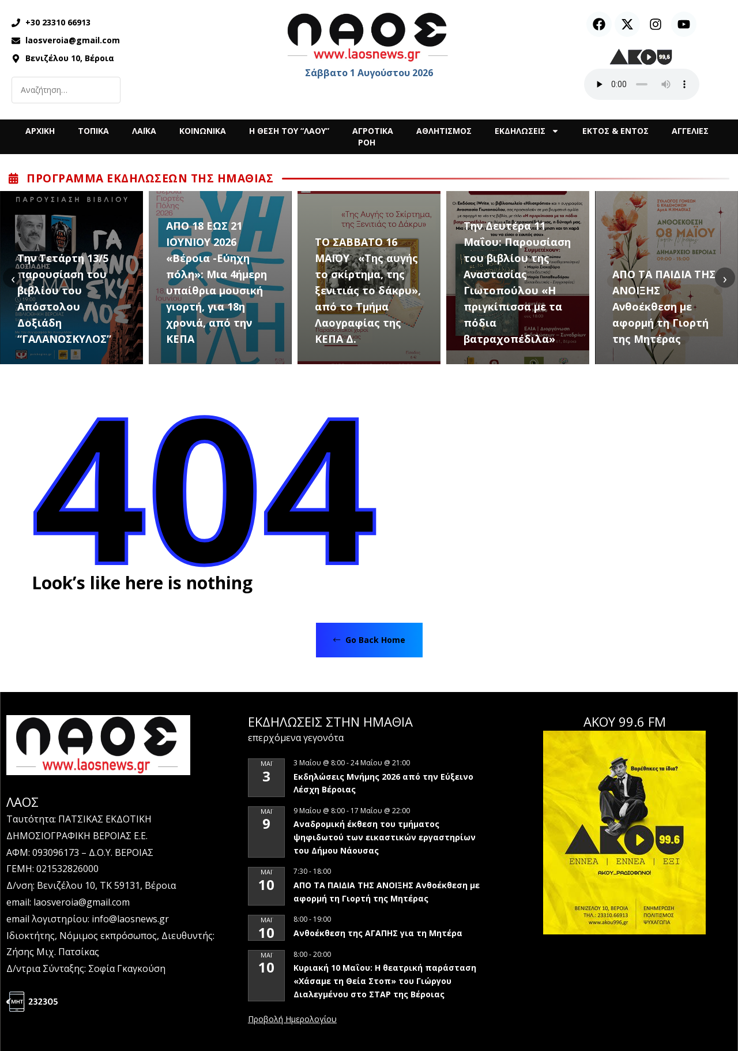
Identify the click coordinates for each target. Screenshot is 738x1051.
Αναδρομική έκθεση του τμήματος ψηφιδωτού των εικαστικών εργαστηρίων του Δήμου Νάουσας (384, 836)
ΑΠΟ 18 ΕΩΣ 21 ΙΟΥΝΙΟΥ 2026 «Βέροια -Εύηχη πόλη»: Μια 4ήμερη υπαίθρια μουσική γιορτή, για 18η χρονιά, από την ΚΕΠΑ (216, 282)
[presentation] (13, 278)
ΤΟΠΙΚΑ (93, 130)
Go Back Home (369, 639)
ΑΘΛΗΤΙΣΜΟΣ (444, 130)
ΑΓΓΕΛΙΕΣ (690, 130)
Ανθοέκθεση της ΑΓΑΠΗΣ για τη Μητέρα (379, 932)
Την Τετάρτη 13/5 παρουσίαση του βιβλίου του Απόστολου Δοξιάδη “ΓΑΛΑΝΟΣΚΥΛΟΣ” (64, 298)
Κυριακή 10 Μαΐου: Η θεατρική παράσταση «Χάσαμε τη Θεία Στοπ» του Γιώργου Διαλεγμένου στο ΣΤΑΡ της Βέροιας (384, 980)
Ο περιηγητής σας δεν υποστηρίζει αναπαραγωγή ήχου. (641, 84)
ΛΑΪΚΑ (144, 130)
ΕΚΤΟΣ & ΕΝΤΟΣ (615, 130)
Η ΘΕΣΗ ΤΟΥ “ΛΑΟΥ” (289, 130)
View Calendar (292, 1020)
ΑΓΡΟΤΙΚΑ (372, 130)
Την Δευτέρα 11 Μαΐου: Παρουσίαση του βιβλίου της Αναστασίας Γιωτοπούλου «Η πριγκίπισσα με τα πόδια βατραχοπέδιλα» (517, 282)
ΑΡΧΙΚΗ (40, 130)
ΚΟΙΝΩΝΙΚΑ (202, 130)
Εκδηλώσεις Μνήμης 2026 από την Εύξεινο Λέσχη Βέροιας (383, 783)
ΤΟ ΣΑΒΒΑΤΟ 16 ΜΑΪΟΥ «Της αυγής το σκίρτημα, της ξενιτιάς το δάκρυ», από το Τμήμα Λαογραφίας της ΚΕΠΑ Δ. (368, 290)
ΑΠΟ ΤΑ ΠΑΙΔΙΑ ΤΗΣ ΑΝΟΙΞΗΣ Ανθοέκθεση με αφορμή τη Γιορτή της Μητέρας (664, 306)
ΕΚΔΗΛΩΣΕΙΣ (527, 131)
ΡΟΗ (366, 142)
